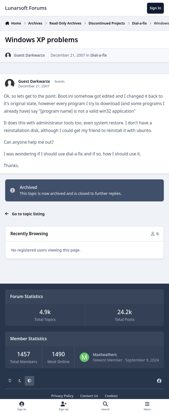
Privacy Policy (62, 396)
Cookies (111, 396)
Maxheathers (105, 354)
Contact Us (89, 396)
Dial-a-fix (98, 55)
